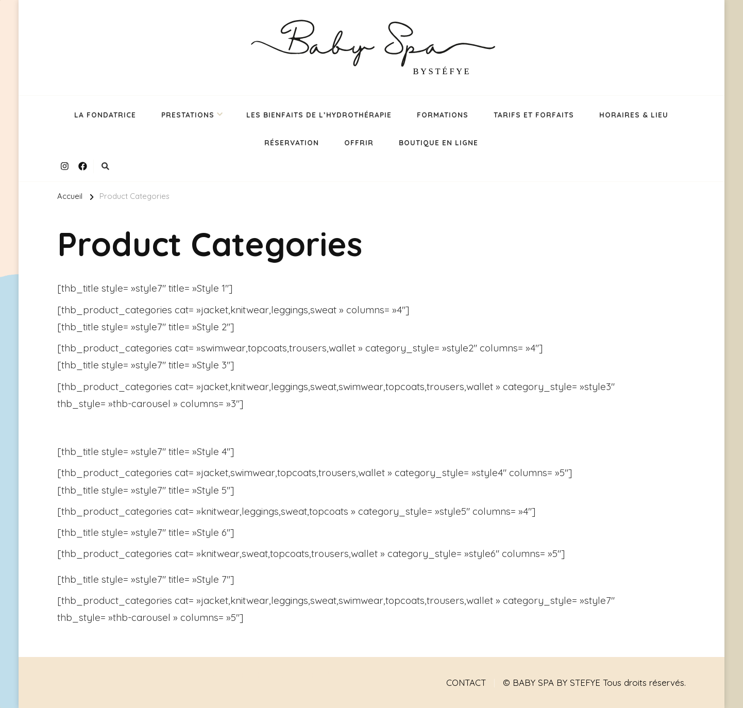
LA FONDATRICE (105, 114)
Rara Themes (257, 674)
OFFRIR (359, 142)
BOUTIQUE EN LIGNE (438, 142)
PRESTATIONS (187, 114)
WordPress (79, 690)
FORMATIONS (442, 114)
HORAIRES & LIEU (633, 114)
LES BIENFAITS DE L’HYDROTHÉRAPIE (319, 114)
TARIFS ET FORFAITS (534, 114)
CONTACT (466, 682)
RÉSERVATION (291, 142)
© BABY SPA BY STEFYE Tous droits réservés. (594, 682)
